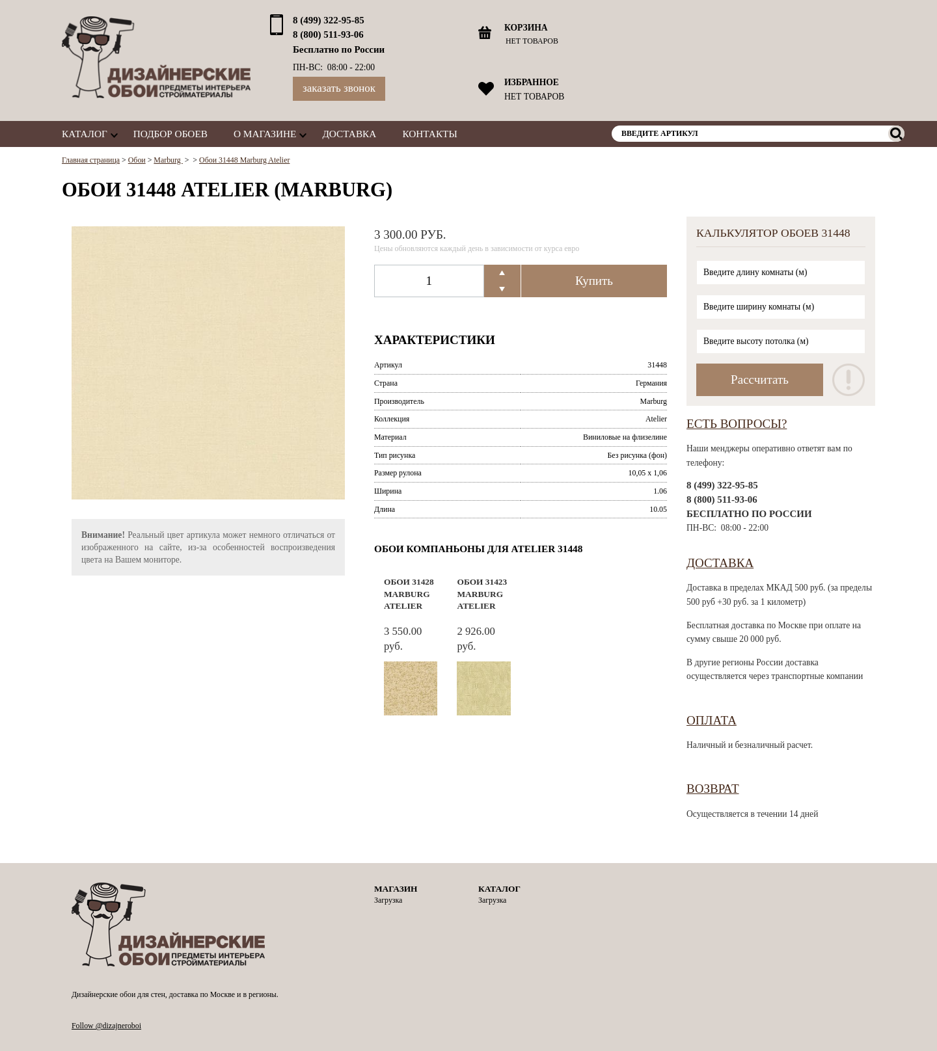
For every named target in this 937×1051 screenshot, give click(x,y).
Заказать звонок (339, 88)
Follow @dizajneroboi (106, 1025)
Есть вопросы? (736, 424)
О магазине (265, 133)
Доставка (349, 133)
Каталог (84, 133)
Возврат (712, 788)
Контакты (429, 133)
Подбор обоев (170, 133)
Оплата (711, 720)
